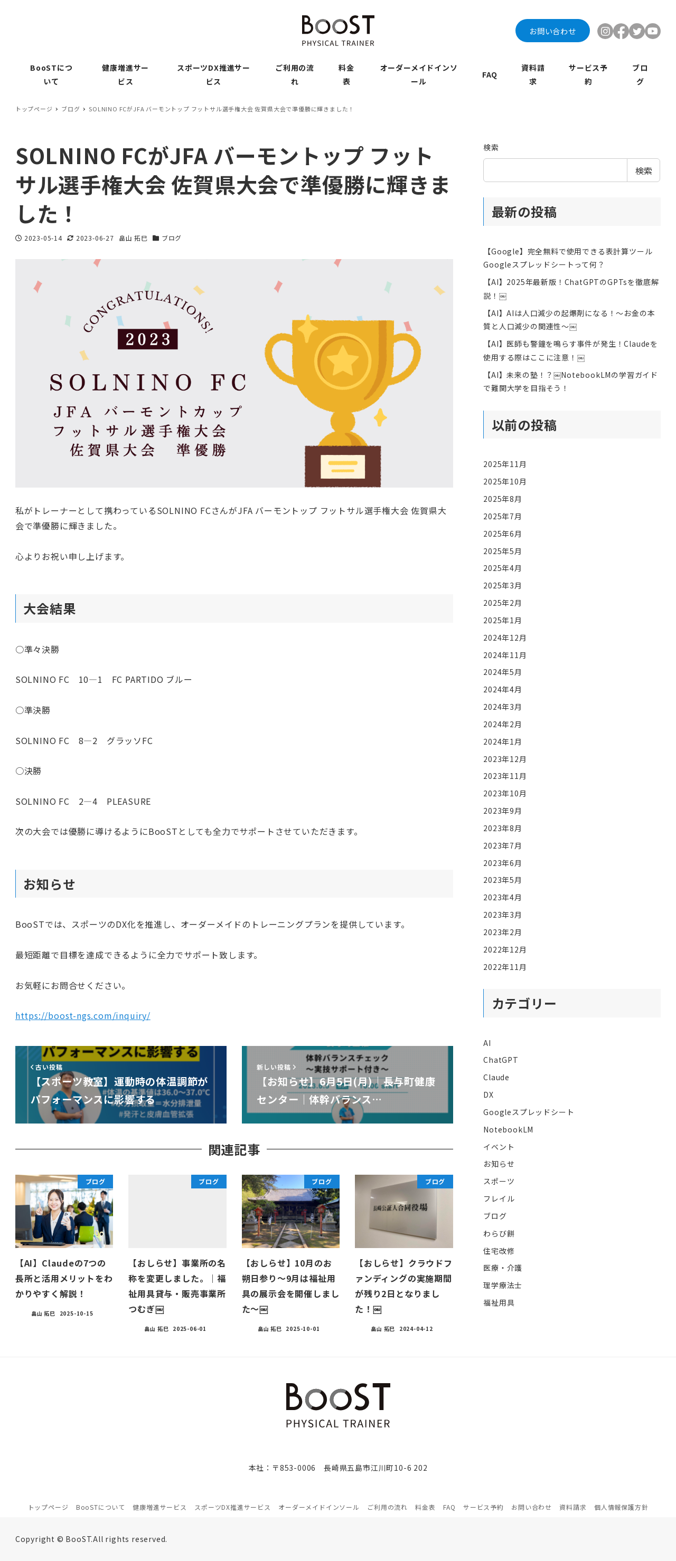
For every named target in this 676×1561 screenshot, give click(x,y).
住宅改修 (498, 1250)
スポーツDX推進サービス (232, 1506)
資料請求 (572, 1506)
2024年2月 (502, 724)
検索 (491, 147)
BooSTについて (100, 1506)
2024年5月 (502, 672)
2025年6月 (502, 533)
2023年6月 (502, 863)
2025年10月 (505, 481)
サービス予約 (483, 1506)
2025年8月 (502, 498)
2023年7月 (502, 845)
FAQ (449, 1506)
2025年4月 (502, 568)
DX (488, 1094)
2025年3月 (502, 585)
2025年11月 (505, 464)
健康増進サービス (159, 1506)
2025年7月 (502, 516)
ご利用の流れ (387, 1506)
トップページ (48, 1506)
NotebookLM (508, 1129)
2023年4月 (502, 897)
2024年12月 (505, 637)
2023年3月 (502, 914)
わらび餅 (498, 1233)
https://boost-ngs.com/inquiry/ (83, 1015)
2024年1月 (502, 741)
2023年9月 (502, 810)
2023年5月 (502, 879)
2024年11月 (505, 655)
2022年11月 (505, 967)
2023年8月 (502, 828)
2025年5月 (502, 551)
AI (487, 1043)
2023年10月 (505, 793)
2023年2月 (502, 932)
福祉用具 (498, 1302)
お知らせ (498, 1163)
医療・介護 (502, 1267)
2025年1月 (502, 620)
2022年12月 (505, 949)
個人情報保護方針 (621, 1506)
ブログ (172, 237)
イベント (498, 1146)
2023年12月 (505, 759)
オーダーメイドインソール (319, 1506)
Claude (496, 1077)
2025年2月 (502, 602)
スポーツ (498, 1181)
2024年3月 (502, 706)
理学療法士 (502, 1285)
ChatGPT (501, 1059)
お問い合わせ (552, 30)
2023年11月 (505, 775)
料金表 (425, 1506)
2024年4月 (502, 689)
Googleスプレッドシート (528, 1112)
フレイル (498, 1198)
